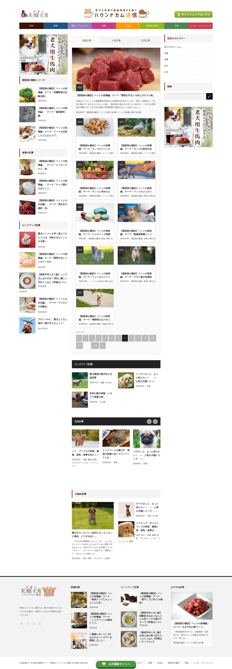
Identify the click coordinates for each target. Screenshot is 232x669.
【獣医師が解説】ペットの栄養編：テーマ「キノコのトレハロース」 (94, 147)
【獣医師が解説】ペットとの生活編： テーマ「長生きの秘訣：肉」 (52, 204)
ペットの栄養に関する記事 (129, 112)
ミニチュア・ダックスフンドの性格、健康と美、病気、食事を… (147, 527)
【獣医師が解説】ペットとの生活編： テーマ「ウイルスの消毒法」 (52, 303)
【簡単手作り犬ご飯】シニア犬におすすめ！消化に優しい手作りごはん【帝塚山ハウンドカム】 (52, 280)
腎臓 (166, 53)
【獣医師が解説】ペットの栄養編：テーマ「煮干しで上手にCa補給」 (151, 598)
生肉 (166, 72)
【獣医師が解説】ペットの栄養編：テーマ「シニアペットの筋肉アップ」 (100, 618)
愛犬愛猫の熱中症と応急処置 (101, 376)
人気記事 (116, 40)
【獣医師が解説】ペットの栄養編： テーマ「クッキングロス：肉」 (52, 165)
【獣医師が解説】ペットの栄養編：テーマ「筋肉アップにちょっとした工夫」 (100, 598)
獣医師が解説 (152, 25)
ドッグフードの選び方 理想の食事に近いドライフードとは (116, 454)
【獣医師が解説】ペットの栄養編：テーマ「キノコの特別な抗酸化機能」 (136, 147)
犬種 (176, 25)
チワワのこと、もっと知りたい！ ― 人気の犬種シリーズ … (147, 507)
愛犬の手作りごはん (173, 47)
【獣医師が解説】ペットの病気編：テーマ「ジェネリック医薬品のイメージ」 (94, 233)
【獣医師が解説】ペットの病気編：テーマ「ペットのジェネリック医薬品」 (136, 190)
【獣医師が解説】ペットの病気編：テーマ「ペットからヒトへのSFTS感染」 (94, 275)
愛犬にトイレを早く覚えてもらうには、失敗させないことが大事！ (52, 237)
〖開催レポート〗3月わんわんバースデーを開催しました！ (100, 637)
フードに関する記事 (108, 112)
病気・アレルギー (79, 25)
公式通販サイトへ (116, 664)
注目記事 (145, 40)
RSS (39, 623)
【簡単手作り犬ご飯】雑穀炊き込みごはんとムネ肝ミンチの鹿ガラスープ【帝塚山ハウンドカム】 (150, 618)
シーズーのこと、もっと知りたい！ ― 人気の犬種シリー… (147, 378)
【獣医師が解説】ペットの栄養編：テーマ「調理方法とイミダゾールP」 (52, 258)
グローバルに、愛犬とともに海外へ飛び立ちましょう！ (52, 321)
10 (145, 338)
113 (95, 345)
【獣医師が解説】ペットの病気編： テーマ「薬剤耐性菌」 (52, 112)
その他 (108, 382)
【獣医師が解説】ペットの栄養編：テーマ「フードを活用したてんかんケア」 (52, 131)
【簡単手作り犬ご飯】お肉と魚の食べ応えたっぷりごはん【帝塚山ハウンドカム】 (150, 637)
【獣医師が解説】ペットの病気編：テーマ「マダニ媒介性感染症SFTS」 (136, 275)
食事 (104, 25)
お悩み (128, 25)
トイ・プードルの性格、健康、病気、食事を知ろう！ (85, 453)
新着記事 (86, 40)
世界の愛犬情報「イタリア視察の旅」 (101, 395)
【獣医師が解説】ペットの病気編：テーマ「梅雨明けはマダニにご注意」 (94, 318)
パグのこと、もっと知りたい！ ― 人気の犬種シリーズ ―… (146, 455)
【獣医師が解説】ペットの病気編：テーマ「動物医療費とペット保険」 (136, 233)
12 (79, 345)
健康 (55, 25)
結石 (85, 558)
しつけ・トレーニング (200, 25)
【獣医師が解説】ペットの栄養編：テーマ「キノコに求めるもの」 (94, 190)
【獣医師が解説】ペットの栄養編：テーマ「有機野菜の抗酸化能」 (52, 92)
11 (153, 338)
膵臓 (166, 59)
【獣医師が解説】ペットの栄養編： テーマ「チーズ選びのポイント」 (52, 184)
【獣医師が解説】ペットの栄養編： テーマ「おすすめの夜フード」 (191, 625)
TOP (31, 25)
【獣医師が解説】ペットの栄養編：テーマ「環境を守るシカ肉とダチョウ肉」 (115, 95)
